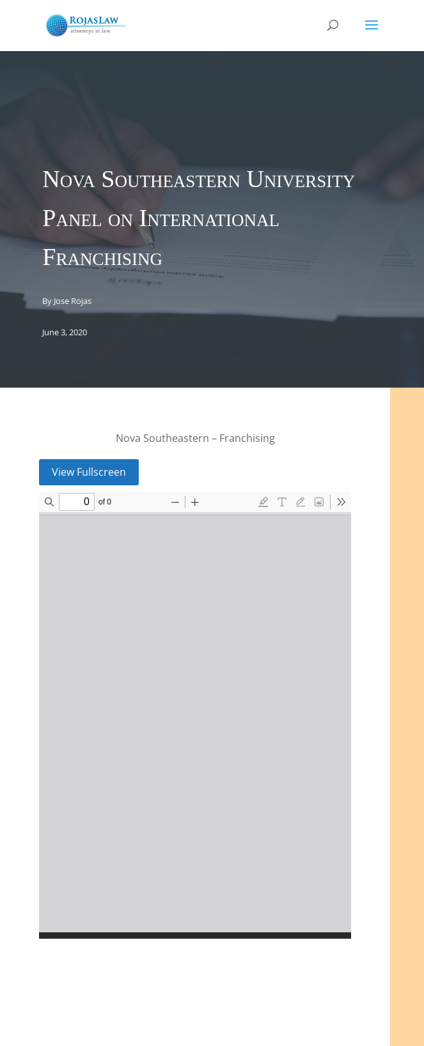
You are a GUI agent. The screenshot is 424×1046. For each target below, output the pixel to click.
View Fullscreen (89, 472)
